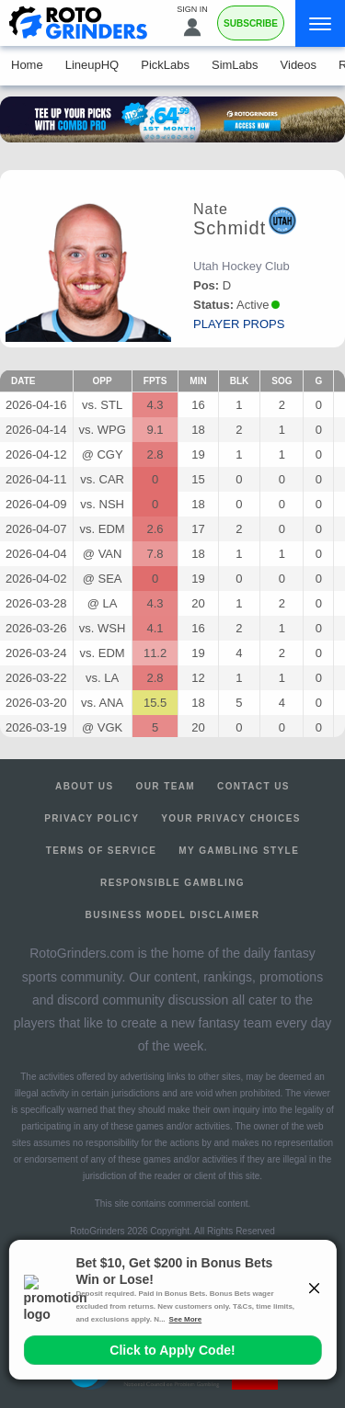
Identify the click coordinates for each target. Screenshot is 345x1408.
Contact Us (253, 786)
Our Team (166, 786)
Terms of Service (101, 851)
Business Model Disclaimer (173, 915)
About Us (84, 786)
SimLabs (235, 65)
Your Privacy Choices (231, 818)
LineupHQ (92, 65)
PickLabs (165, 65)
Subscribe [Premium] (251, 23)
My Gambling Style (238, 851)
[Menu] (320, 23)
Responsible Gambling (172, 883)
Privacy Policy (91, 818)
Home (27, 65)
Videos (299, 65)
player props (238, 324)
